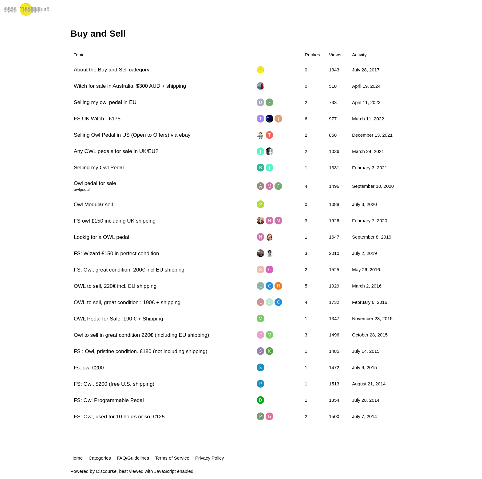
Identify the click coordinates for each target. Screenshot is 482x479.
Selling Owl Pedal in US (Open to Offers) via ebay (132, 135)
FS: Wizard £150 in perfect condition (116, 253)
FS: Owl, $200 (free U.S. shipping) (114, 384)
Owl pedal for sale (95, 183)
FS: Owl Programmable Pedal (109, 400)
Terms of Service (172, 458)
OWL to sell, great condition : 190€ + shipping (127, 302)
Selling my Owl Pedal (99, 167)
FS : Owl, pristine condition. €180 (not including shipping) (140, 351)
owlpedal (82, 189)
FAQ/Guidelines (133, 458)
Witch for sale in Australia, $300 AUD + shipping (130, 86)
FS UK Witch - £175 (97, 118)
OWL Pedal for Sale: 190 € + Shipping (118, 319)
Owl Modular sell (93, 204)
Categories (100, 458)
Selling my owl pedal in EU (105, 102)
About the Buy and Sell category (111, 69)
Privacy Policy (209, 458)
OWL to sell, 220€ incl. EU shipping (115, 286)
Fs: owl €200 (89, 367)
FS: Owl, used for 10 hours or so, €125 (119, 416)
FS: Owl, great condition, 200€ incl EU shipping (129, 270)
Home (76, 458)
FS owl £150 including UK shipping (115, 221)
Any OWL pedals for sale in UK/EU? (116, 151)
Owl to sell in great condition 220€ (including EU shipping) (141, 335)
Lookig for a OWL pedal (101, 237)
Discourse (106, 471)
